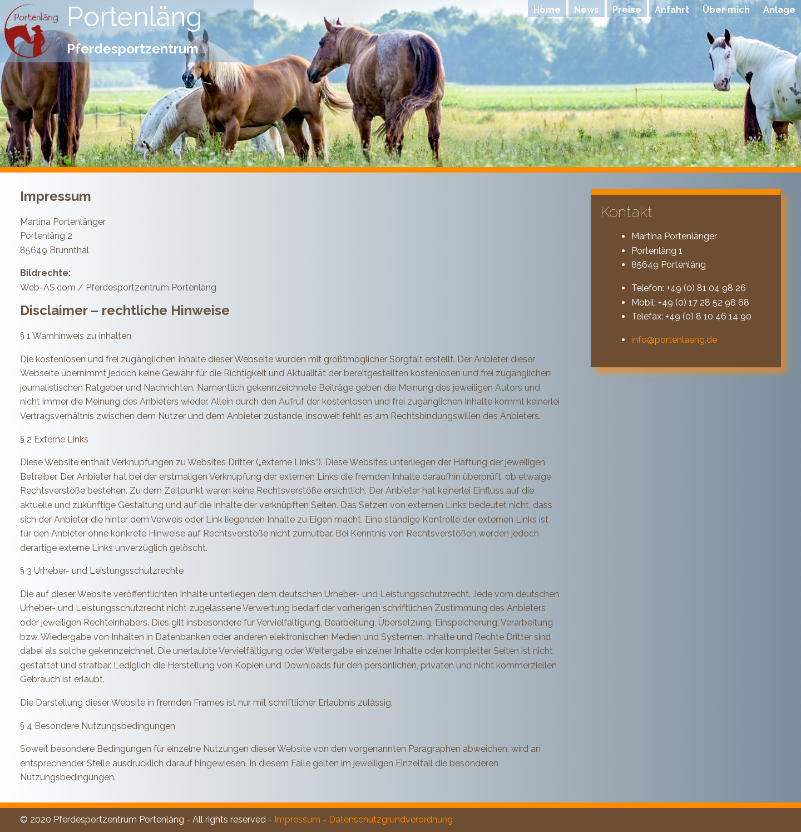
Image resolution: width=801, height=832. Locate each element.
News (586, 9)
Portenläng (134, 16)
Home (547, 9)
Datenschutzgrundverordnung (391, 819)
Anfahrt (672, 9)
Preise (626, 9)
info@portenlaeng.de (674, 339)
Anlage (779, 9)
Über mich (726, 9)
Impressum (297, 819)
